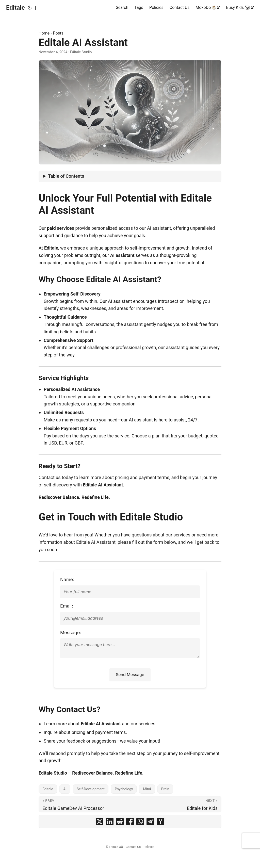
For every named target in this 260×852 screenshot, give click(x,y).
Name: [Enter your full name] (67, 579)
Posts (58, 33)
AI (65, 789)
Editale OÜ (116, 847)
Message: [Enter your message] (70, 632)
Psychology (124, 789)
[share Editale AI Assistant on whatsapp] (140, 821)
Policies (148, 847)
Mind (147, 789)
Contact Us (133, 847)
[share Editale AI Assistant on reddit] (120, 821)
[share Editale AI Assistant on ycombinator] (160, 821)
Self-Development (91, 789)
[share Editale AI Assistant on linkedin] (109, 821)
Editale (15, 7)
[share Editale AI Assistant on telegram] (150, 821)
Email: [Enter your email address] (66, 606)
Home (44, 33)
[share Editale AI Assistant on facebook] (130, 821)
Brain (165, 789)
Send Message (130, 674)
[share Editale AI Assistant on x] (99, 821)
